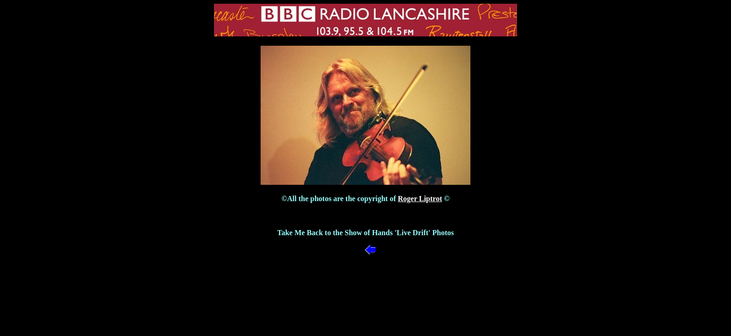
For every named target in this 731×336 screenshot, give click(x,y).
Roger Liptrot (420, 199)
